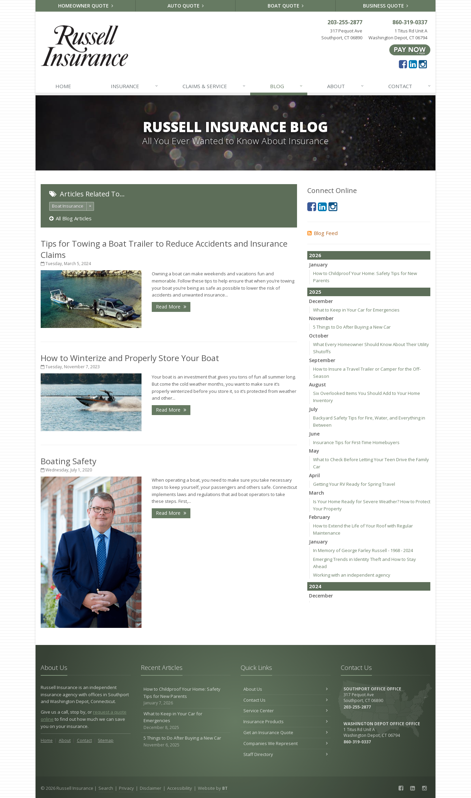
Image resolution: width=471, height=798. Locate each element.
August (317, 384)
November (321, 318)
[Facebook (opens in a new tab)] (403, 63)
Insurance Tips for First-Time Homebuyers (356, 442)
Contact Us (285, 700)
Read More (171, 306)
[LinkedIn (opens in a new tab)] (413, 63)
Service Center (285, 710)
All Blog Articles (70, 218)
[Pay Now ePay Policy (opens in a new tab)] (409, 49)
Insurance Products (285, 721)
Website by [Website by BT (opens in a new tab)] (213, 788)
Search (105, 788)
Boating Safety (68, 461)
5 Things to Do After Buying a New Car (352, 327)
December (321, 301)
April (314, 475)
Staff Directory (285, 754)
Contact (409, 86)
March (316, 493)
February (319, 517)
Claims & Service (214, 86)
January (318, 264)
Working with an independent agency (351, 575)
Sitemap (105, 740)
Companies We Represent (285, 743)
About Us (285, 689)
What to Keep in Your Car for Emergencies (356, 310)
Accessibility (179, 788)
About (345, 86)
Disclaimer (150, 788)
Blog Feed (322, 233)
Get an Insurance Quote (285, 732)
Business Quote (385, 5)
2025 (315, 291)
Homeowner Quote (85, 5)
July (313, 409)
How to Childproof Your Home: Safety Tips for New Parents (186, 696)
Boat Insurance (67, 206)
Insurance (134, 86)
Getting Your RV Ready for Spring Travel (354, 484)
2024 (315, 586)
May (314, 451)
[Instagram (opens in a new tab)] (423, 63)
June (314, 433)
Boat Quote (286, 5)
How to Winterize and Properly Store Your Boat (130, 357)
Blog (286, 86)
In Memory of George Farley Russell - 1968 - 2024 (363, 550)
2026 (315, 255)
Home (63, 86)
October (318, 335)
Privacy (126, 788)
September (322, 360)
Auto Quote (185, 5)
